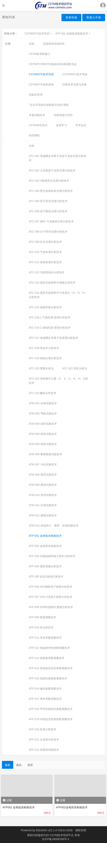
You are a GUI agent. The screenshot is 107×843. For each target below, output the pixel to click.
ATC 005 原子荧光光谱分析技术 (48, 201)
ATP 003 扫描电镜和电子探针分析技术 (52, 556)
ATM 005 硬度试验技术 (43, 444)
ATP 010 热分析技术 (41, 627)
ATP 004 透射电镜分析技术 (45, 566)
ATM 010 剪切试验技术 (43, 495)
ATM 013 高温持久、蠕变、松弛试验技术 (54, 525)
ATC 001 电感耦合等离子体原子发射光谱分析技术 (57, 158)
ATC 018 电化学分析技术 (44, 348)
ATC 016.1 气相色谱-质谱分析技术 (49, 317)
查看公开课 (93, 17)
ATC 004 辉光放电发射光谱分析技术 (51, 190)
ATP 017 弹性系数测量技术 (45, 698)
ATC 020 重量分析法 (41, 368)
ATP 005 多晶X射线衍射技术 (46, 576)
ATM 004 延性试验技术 (43, 433)
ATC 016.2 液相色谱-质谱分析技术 (49, 327)
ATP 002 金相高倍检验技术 (45, 545)
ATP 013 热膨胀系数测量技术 (46, 658)
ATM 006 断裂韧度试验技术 (45, 454)
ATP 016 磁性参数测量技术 (45, 688)
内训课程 (34, 135)
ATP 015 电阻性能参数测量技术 (48, 678)
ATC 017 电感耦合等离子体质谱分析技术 (53, 337)
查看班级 (71, 17)
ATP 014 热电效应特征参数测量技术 (51, 668)
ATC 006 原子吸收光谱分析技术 (48, 211)
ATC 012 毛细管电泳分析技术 (47, 272)
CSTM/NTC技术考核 (74, 74)
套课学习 (61, 125)
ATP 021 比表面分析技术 (44, 739)
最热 (19, 765)
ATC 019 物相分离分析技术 (45, 358)
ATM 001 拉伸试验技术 (43, 403)
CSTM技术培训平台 (62, 835)
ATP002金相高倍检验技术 (72, 807)
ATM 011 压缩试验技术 (43, 505)
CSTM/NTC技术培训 (39, 33)
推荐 (30, 765)
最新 (7, 765)
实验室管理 (35, 94)
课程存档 (80, 830)
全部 (31, 43)
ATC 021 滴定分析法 (74, 368)
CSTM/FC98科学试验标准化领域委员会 (53, 64)
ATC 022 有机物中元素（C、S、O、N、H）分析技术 (58, 380)
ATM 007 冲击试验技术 (43, 464)
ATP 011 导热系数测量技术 (45, 637)
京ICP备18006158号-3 (55, 839)
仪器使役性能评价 (54, 43)
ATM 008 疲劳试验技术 (43, 474)
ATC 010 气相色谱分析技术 (45, 252)
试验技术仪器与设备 (74, 84)
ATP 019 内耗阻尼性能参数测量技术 (51, 719)
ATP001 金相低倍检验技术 (19, 807)
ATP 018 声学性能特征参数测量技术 (51, 709)
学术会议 (80, 125)
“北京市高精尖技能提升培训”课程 (49, 104)
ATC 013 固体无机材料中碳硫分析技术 (52, 282)
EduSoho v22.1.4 (46, 830)
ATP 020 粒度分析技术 (42, 729)
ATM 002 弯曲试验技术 (43, 413)
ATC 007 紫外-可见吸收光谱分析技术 (51, 221)
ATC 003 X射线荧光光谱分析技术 (49, 180)
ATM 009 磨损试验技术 (43, 484)
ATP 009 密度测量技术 (42, 617)
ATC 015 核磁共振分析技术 (45, 307)
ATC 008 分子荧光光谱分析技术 (48, 231)
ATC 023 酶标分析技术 (42, 393)
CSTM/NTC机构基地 (41, 84)
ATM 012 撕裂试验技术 (43, 515)
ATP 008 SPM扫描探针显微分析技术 (51, 607)
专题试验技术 (37, 115)
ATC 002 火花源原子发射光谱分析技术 (52, 170)
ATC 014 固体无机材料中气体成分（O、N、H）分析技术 (58, 295)
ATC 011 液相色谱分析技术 (45, 262)
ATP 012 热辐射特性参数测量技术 (49, 647)
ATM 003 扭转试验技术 (43, 423)
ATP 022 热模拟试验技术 (44, 749)
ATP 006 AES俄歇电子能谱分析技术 (50, 586)
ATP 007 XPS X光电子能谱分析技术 (50, 596)
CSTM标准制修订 (39, 53)
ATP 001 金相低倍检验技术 (73, 33)
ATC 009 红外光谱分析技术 (45, 241)
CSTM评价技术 (38, 125)
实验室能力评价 (63, 115)
